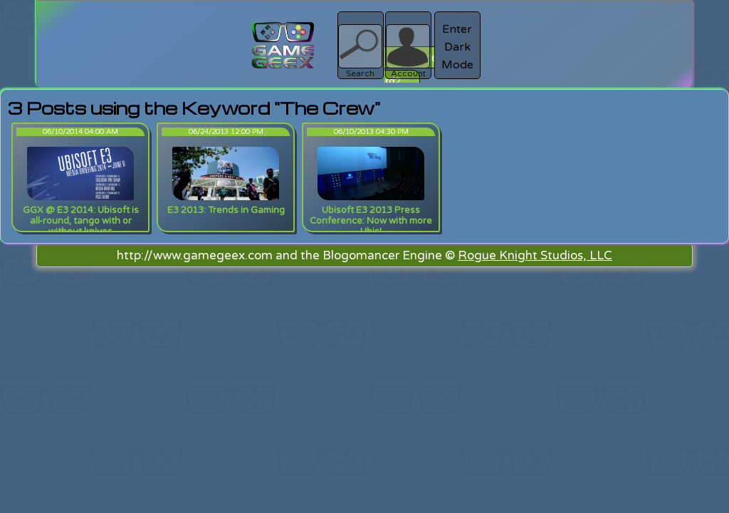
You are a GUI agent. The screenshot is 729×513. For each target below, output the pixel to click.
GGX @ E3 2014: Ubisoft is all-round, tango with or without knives (81, 220)
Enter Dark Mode (457, 47)
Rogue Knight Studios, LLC (535, 255)
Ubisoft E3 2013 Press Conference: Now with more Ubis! (371, 220)
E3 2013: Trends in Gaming (226, 210)
